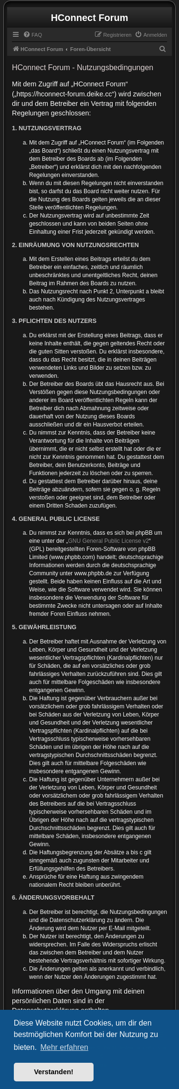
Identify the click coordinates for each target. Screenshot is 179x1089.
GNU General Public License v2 (108, 541)
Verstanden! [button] (53, 1072)
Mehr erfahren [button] (64, 1047)
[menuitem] (32, 35)
